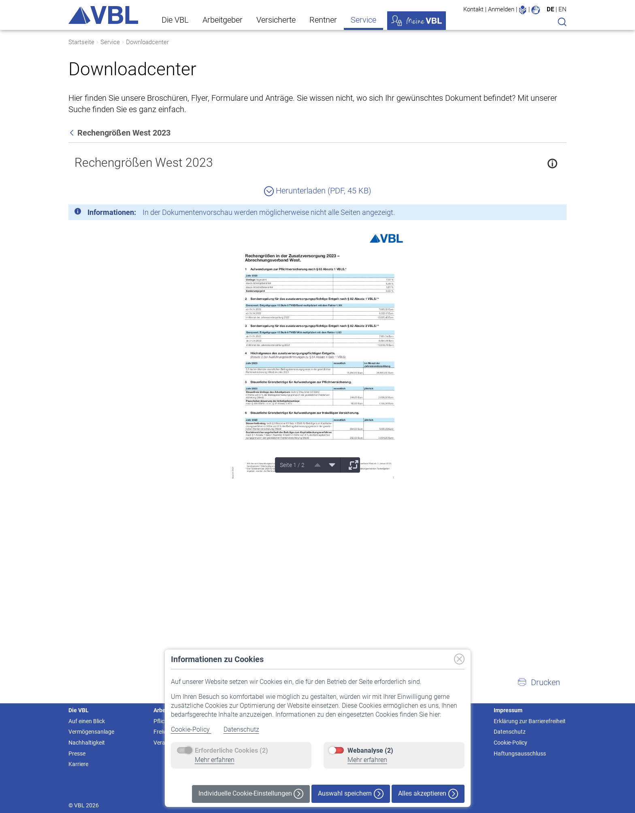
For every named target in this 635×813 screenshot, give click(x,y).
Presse (76, 753)
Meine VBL (416, 20)
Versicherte (276, 20)
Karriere (78, 764)
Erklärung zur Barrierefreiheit (530, 721)
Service (363, 20)
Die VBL (175, 20)
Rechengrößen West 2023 (144, 162)
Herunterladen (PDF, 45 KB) (317, 190)
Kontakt (473, 9)
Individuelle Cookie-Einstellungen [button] (250, 794)
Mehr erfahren (214, 760)
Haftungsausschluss (520, 753)
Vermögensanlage (91, 731)
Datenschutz (241, 729)
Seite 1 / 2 (292, 465)
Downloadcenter (147, 42)
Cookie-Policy (191, 729)
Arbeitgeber (222, 20)
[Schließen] (538, 213)
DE (550, 9)
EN (562, 9)
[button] (539, 682)
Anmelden (501, 9)
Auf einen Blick (86, 721)
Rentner (323, 20)
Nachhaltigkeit (86, 742)
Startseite (81, 42)
